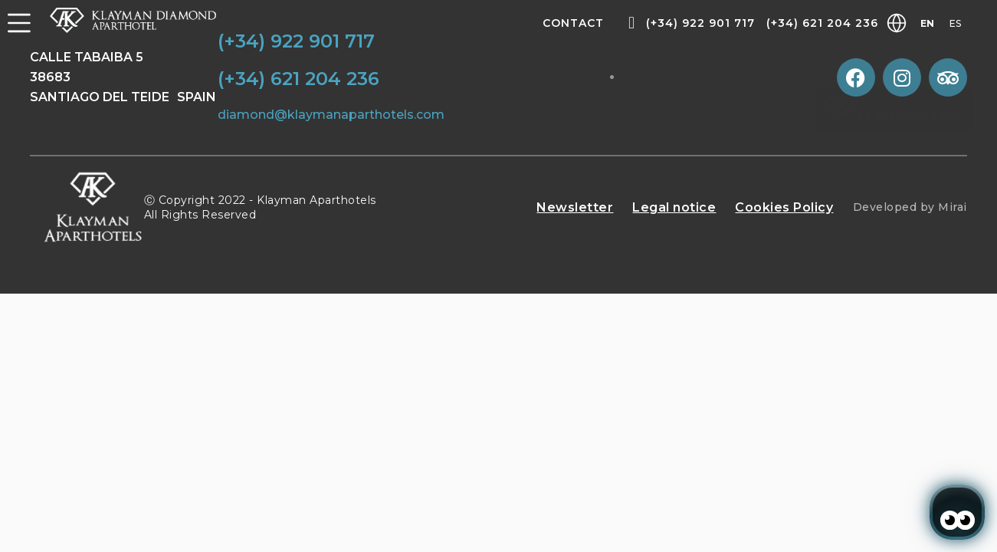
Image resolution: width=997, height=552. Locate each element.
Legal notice (674, 207)
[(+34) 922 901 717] (631, 23)
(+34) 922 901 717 (700, 23)
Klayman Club (891, 117)
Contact (573, 23)
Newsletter (574, 207)
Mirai (952, 207)
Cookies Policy (784, 207)
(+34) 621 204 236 (822, 23)
